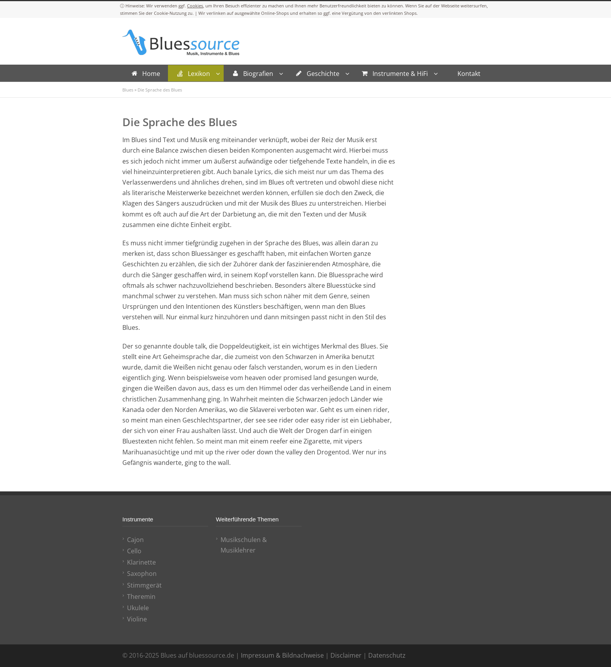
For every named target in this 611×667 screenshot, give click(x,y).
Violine (137, 619)
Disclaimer (346, 655)
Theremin (141, 596)
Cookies (195, 6)
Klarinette (141, 562)
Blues (127, 90)
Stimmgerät (144, 585)
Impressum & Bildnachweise (282, 655)
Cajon (135, 539)
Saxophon (142, 573)
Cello (134, 551)
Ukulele (138, 608)
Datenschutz (387, 655)
